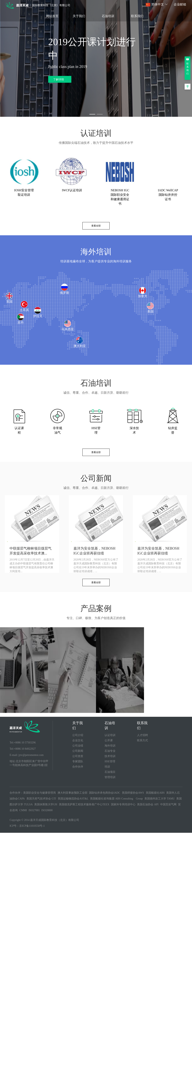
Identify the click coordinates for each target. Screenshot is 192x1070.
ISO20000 (47, 810)
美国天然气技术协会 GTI (41, 798)
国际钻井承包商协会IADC (104, 792)
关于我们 (79, 16)
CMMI (23, 810)
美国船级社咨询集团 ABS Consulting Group (116, 798)
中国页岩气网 (168, 804)
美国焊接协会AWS (133, 792)
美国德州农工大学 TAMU (159, 798)
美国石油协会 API (147, 804)
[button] (157, 4)
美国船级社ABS (155, 792)
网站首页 (52, 16)
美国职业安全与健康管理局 (39, 792)
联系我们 (137, 16)
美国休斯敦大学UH (45, 804)
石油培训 (108, 16)
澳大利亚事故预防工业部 (72, 792)
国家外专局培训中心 (123, 804)
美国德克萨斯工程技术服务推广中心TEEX (84, 804)
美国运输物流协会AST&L (73, 798)
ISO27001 (34, 810)
